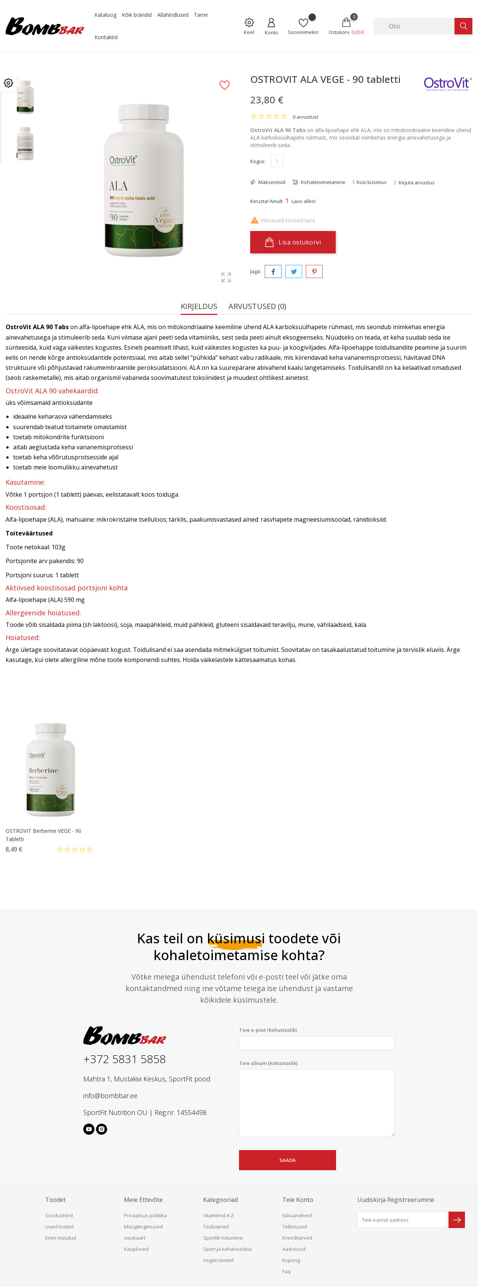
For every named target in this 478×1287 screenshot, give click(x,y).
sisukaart (134, 1237)
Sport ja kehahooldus (227, 1249)
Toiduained (216, 1226)
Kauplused (136, 1249)
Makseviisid (271, 182)
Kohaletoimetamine (322, 182)
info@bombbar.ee (110, 1095)
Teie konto (297, 1200)
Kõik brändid (137, 14)
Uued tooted (59, 1226)
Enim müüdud (60, 1237)
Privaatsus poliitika (145, 1215)
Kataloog (105, 14)
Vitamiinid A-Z (218, 1215)
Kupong (291, 1260)
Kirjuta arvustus (416, 182)
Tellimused (294, 1226)
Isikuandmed (297, 1215)
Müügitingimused (143, 1226)
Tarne (201, 14)
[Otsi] (414, 26)
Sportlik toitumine (223, 1237)
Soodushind (59, 1215)
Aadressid (293, 1249)
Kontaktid (106, 37)
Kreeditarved (297, 1237)
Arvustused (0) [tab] (257, 307)
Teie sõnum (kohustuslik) (317, 1098)
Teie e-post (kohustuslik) (317, 1038)
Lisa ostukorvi (293, 242)
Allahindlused (173, 14)
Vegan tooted (218, 1260)
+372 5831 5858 (124, 1058)
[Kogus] (277, 161)
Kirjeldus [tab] (199, 307)
